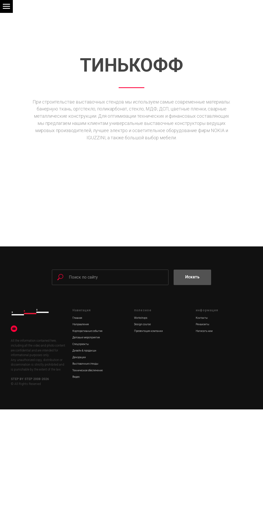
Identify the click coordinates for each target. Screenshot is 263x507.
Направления (80, 421)
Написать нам (204, 428)
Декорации (79, 454)
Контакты (202, 415)
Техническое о (80, 468)
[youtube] (14, 426)
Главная (77, 415)
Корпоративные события (87, 428)
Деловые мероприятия (86, 435)
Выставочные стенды (85, 461)
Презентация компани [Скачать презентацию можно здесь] (147, 428)
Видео (76, 474)
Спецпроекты (80, 441)
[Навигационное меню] (6, 6)
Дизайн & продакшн (84, 448)
